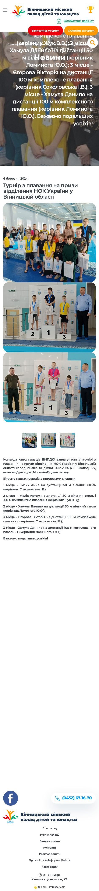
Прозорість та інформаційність (49, 860)
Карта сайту (49, 866)
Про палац (49, 828)
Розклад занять (49, 854)
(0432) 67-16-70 (77, 798)
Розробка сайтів (57, 887)
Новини (26, 44)
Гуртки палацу (49, 834)
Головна (12, 44)
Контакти (49, 847)
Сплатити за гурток (81, 30)
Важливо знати (49, 841)
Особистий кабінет (79, 21)
